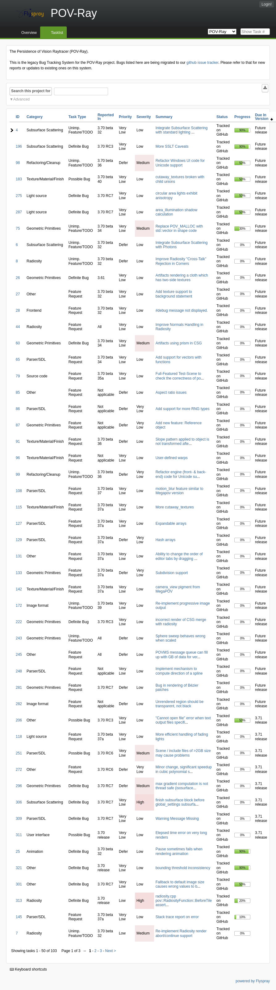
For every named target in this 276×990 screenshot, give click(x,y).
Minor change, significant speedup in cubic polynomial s (184, 769)
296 (19, 786)
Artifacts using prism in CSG (179, 343)
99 (18, 474)
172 (19, 605)
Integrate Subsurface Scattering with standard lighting (182, 130)
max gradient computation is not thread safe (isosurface (182, 786)
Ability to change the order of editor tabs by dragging (179, 556)
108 (19, 491)
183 (19, 179)
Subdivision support (172, 573)
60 (18, 343)
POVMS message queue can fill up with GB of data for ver (182, 654)
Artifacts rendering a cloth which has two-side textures (182, 277)
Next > (110, 951)
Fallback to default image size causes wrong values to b (180, 884)
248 (19, 671)
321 (19, 868)
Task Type (77, 117)
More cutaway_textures (175, 507)
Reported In (106, 117)
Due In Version (264, 117)
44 (18, 327)
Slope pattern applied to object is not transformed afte (182, 441)
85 (18, 392)
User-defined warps (172, 458)
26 (18, 278)
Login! (266, 4)
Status (222, 117)
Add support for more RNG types (183, 409)
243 (19, 638)
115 (19, 507)
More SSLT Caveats (172, 146)
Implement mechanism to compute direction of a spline (179, 671)
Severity (143, 117)
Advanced (21, 99)
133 (19, 573)
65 (18, 359)
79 (18, 376)
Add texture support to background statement (174, 294)
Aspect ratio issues (171, 392)
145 (19, 917)
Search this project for (30, 91)
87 (18, 425)
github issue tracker (202, 62)
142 (19, 589)
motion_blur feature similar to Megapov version (179, 491)
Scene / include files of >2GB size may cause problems (183, 753)
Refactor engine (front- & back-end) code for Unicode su (181, 474)
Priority (125, 117)
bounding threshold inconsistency (183, 868)
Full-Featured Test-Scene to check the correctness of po (178, 376)
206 (19, 720)
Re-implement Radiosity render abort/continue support (181, 933)
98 (18, 163)
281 (19, 687)
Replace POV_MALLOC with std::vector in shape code (179, 228)
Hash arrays (166, 540)
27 (18, 294)
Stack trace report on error (177, 917)
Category (35, 117)
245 (19, 654)
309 (19, 818)
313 (19, 900)
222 (19, 622)
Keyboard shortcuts (28, 969)
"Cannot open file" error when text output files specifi (183, 720)
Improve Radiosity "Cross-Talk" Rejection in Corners (181, 261)
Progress (242, 117)
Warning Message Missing (177, 818)
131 (19, 556)
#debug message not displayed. (182, 310)
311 (19, 835)
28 (18, 310)
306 (19, 802)
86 (18, 409)
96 (18, 458)
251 (19, 753)
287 (19, 212)
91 (18, 441)
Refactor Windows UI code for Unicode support (180, 162)
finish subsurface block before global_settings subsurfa (180, 802)
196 (19, 146)
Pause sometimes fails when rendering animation (179, 851)
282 (19, 704)
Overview (29, 33)
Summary (164, 117)
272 (19, 769)
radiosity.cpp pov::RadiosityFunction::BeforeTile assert (184, 900)
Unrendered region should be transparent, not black (179, 704)
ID (17, 117)
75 (18, 228)
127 (19, 523)
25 (18, 851)
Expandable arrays (171, 523)
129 (19, 540)
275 (19, 196)
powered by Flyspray (253, 981)
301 (19, 884)
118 (19, 736)
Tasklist (57, 33)
